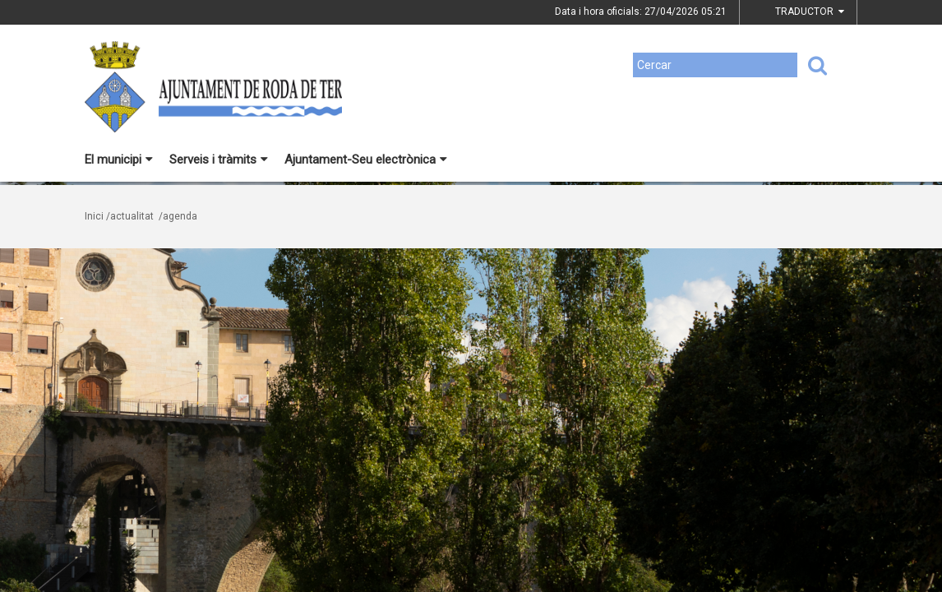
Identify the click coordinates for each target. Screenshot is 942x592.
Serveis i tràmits (218, 159)
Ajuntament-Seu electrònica (365, 159)
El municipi (119, 159)
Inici (94, 216)
